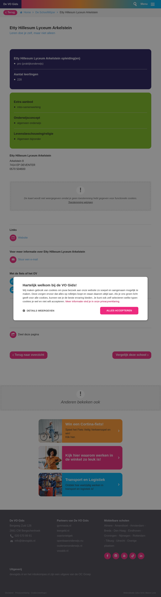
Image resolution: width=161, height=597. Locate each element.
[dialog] (80, 298)
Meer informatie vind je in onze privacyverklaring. (92, 301)
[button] (38, 311)
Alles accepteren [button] (119, 310)
